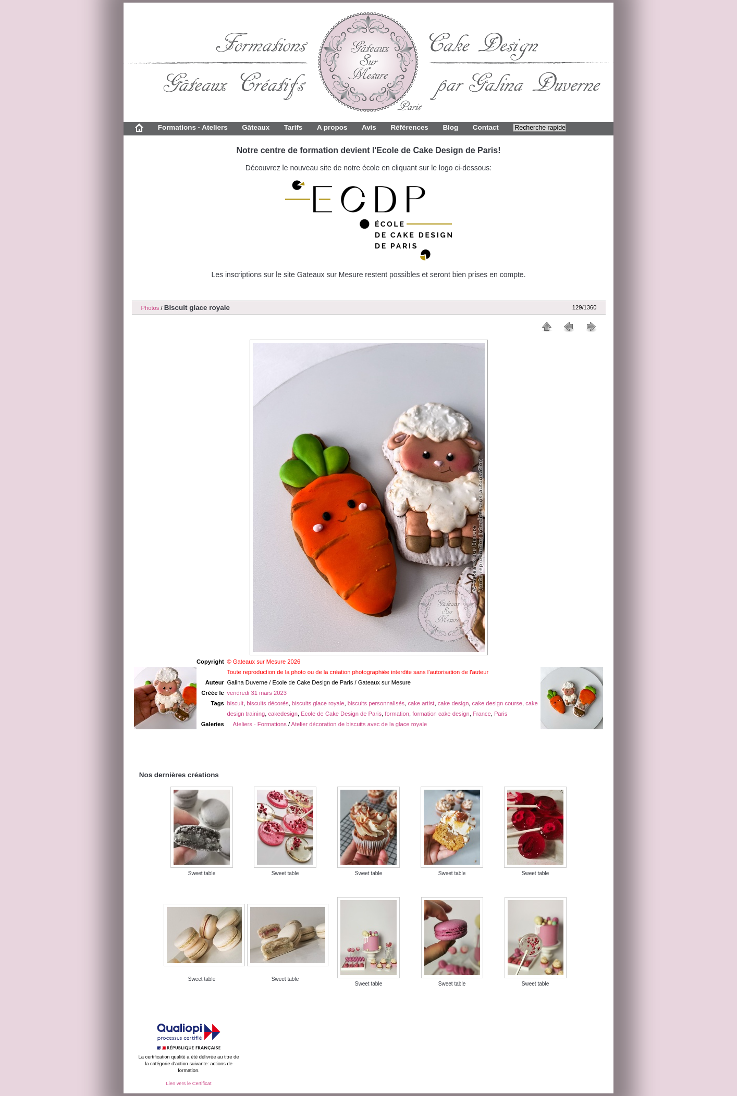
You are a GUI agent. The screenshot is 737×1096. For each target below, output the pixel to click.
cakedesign (283, 714)
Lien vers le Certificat (188, 1083)
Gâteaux (255, 127)
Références (409, 127)
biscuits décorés (267, 703)
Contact (486, 127)
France (482, 714)
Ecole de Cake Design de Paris (341, 714)
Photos (150, 308)
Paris (501, 714)
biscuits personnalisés (376, 703)
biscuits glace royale (318, 703)
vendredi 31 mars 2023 (256, 693)
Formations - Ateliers (193, 127)
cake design (453, 703)
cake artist (421, 703)
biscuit (235, 703)
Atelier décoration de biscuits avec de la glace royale (359, 724)
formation (397, 714)
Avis (369, 127)
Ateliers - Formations (260, 724)
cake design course (497, 703)
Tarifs (293, 127)
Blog (450, 127)
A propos (332, 127)
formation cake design (440, 714)
